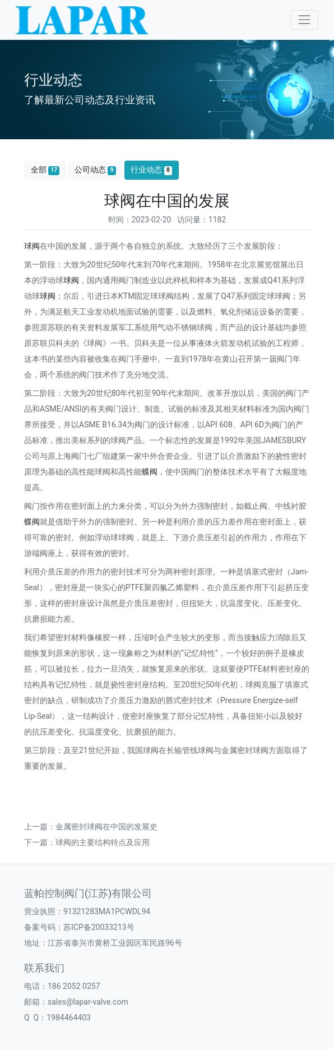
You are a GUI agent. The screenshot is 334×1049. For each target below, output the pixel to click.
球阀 (32, 245)
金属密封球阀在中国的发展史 (106, 826)
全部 (45, 170)
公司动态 (95, 170)
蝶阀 (149, 471)
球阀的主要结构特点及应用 (102, 842)
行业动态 (151, 170)
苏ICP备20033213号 (98, 927)
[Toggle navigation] (304, 20)
